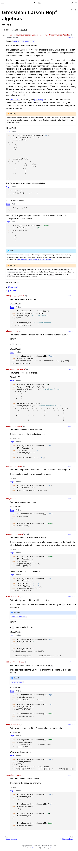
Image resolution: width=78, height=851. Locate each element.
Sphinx (34, 848)
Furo (51, 848)
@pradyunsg (44, 848)
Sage (8, 131)
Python (14, 131)
